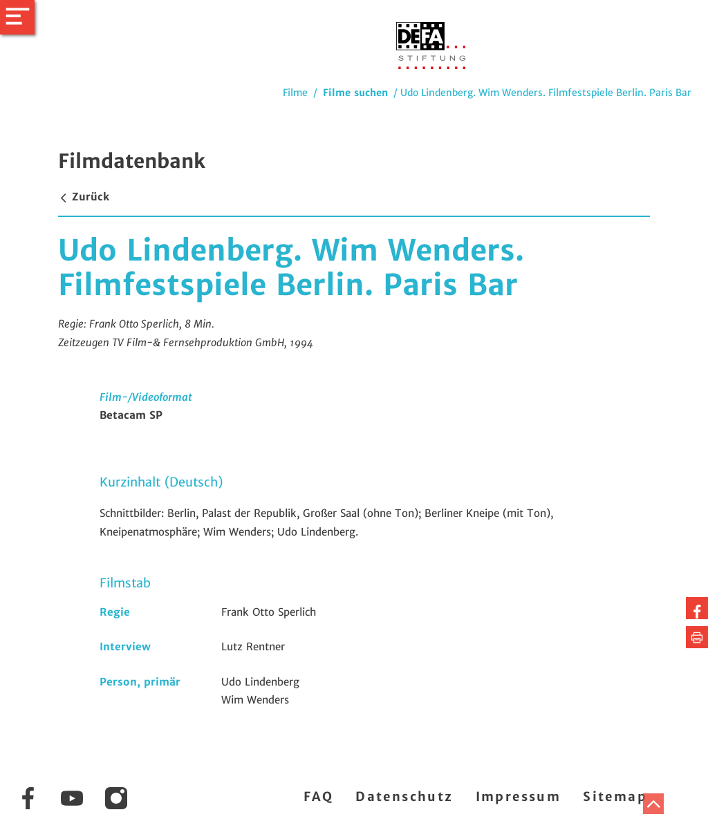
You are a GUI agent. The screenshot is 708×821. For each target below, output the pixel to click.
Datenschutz (404, 796)
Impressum (518, 796)
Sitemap (615, 796)
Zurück (83, 196)
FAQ (318, 796)
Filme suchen (355, 92)
